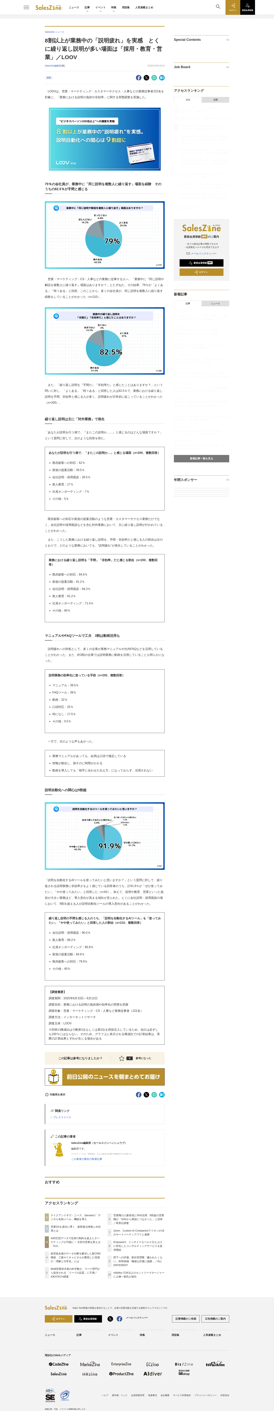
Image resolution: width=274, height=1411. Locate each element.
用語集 (126, 7)
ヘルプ (105, 1395)
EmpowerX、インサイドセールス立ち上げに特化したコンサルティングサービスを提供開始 (137, 1246)
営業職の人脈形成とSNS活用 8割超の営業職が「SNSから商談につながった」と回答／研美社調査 (138, 1219)
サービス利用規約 (182, 1395)
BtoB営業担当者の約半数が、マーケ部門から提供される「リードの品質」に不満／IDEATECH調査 (75, 1272)
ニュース (74, 7)
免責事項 (152, 1395)
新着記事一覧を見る (201, 458)
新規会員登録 (201, 263)
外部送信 (224, 1395)
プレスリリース (62, 1117)
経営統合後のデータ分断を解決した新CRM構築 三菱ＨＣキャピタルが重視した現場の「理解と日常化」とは (75, 1257)
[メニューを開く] (26, 7)
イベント (100, 7)
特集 (113, 7)
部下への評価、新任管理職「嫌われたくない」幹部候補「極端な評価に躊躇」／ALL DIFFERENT (137, 1261)
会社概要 (165, 1395)
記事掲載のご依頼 (186, 1318)
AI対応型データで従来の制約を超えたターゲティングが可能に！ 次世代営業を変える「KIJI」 (75, 1242)
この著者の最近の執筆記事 (86, 1158)
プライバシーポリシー (206, 1395)
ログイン (201, 272)
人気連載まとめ (144, 7)
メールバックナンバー (201, 253)
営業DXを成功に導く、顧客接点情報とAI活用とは (204, 118)
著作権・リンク (119, 1395)
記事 (87, 7)
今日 (188, 100)
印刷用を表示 (55, 1094)
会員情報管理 (137, 1395)
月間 (215, 100)
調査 (49, 77)
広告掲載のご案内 (215, 1318)
